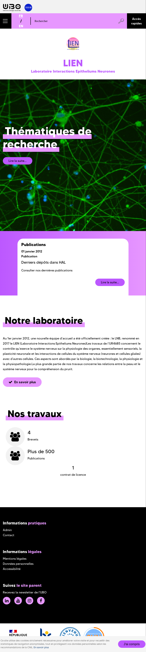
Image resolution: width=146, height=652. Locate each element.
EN (21, 26)
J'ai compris (132, 644)
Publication (29, 256)
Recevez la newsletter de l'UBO (25, 592)
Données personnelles (18, 564)
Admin (7, 530)
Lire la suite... (18, 161)
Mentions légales (14, 558)
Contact (8, 535)
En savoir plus (41, 647)
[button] (5, 21)
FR (21, 16)
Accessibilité (12, 569)
